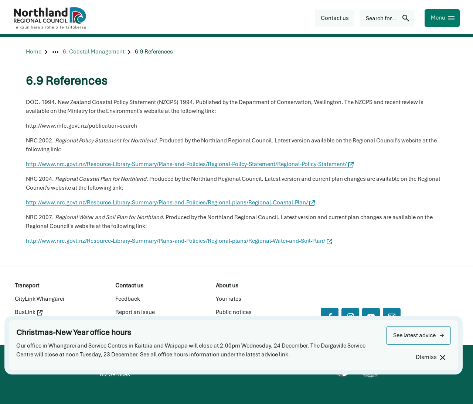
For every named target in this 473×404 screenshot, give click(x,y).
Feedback (127, 299)
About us (227, 285)
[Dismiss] (430, 357)
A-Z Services (115, 374)
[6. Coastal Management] (94, 51)
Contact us (129, 285)
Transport (27, 285)
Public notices (234, 312)
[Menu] (442, 18)
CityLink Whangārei (39, 299)
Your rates (228, 299)
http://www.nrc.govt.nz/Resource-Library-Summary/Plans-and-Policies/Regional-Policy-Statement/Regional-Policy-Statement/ (190, 164)
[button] (418, 335)
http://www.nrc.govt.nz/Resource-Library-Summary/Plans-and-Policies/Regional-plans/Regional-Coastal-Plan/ (170, 202)
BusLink (28, 312)
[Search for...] (387, 18)
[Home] (33, 51)
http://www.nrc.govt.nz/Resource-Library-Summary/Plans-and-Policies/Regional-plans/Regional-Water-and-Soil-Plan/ (179, 241)
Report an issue (135, 312)
